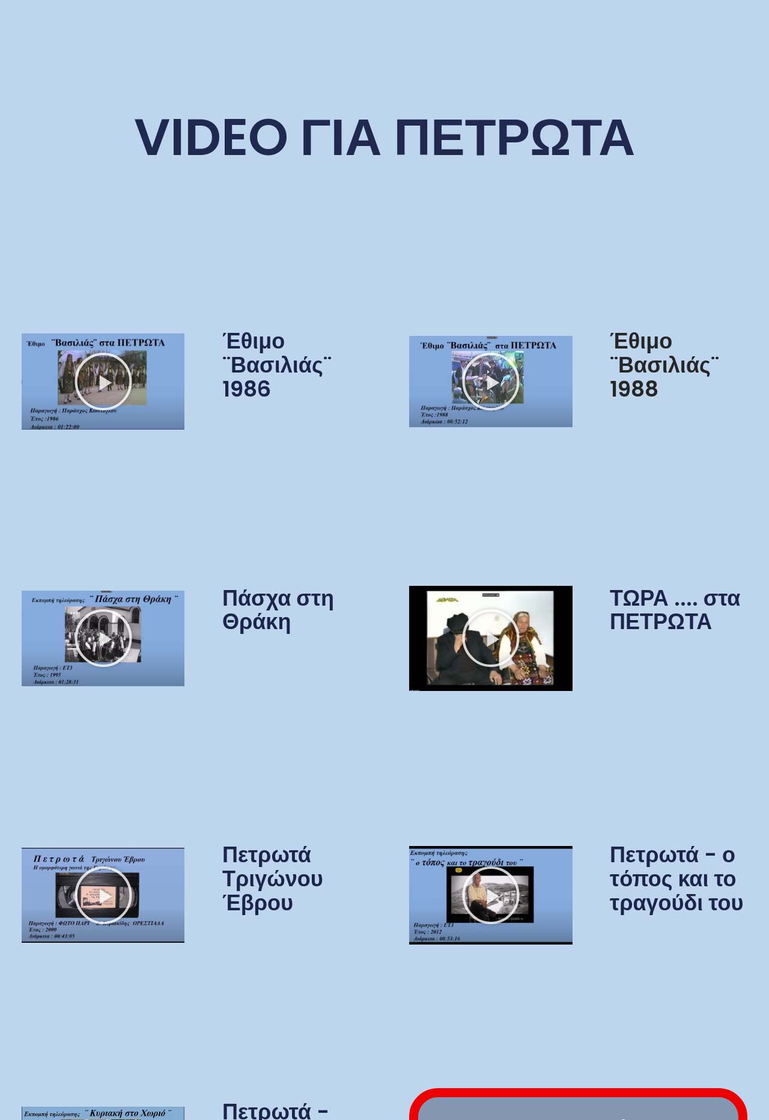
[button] (103, 382)
